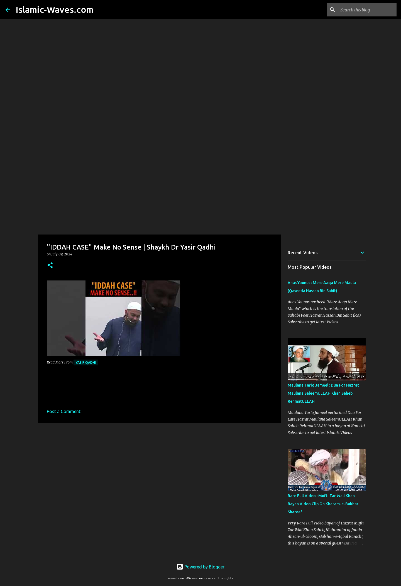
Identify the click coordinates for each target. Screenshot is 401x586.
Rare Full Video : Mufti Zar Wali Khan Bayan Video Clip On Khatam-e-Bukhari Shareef (324, 504)
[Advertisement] (200, 190)
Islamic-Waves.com (55, 9)
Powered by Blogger (200, 566)
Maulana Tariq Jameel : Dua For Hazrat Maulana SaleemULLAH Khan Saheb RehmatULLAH (323, 393)
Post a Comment (63, 411)
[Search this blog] (367, 9)
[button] (50, 265)
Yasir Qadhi (86, 362)
